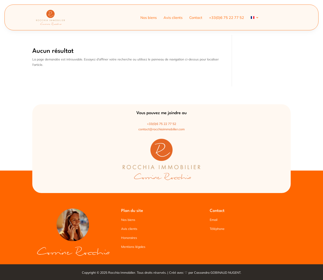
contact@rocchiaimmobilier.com (161, 129)
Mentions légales (133, 247)
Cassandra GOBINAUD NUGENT (217, 273)
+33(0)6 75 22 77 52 (226, 18)
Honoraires (129, 238)
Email (213, 220)
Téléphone (217, 229)
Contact (195, 18)
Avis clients (173, 18)
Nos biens (148, 18)
